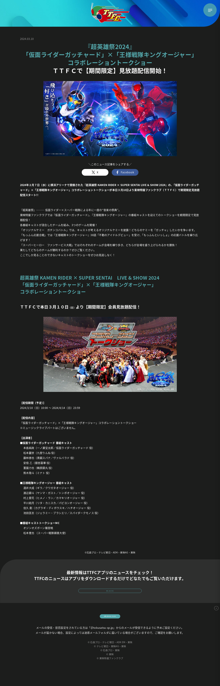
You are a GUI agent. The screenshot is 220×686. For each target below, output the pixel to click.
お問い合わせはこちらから (110, 627)
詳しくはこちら (110, 594)
